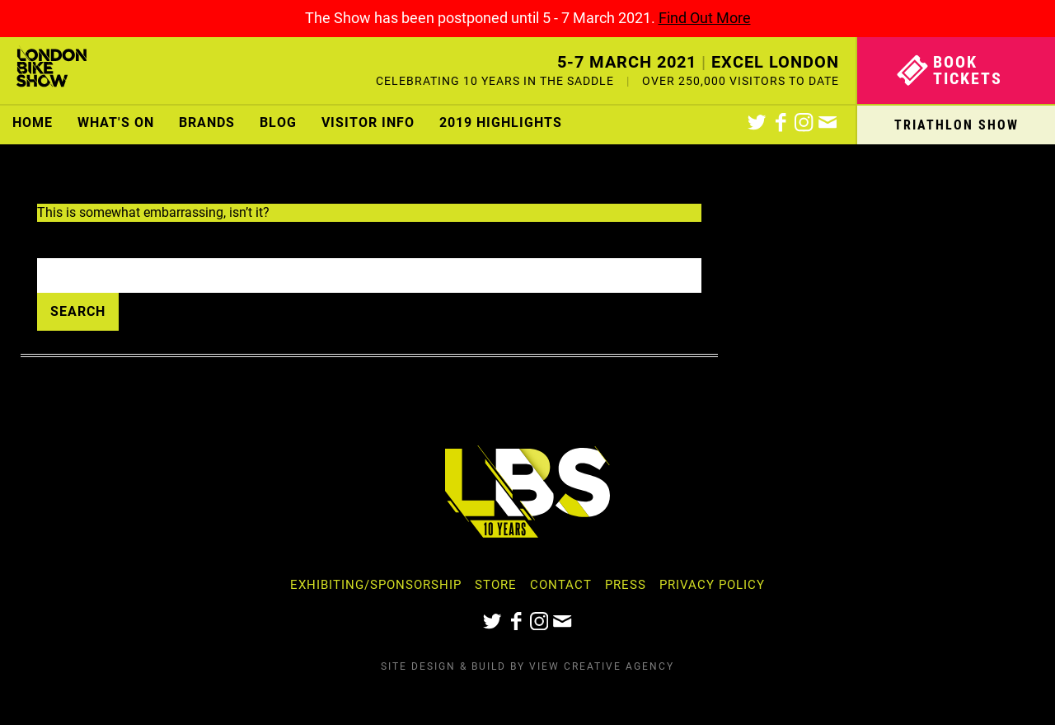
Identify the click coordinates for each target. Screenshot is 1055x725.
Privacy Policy (712, 584)
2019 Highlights (500, 122)
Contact (561, 584)
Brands (207, 122)
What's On (115, 122)
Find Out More (705, 17)
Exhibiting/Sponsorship (376, 584)
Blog (278, 122)
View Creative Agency (601, 666)
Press (625, 584)
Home (32, 122)
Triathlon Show (956, 125)
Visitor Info (368, 122)
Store (496, 584)
